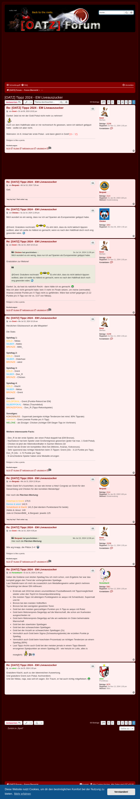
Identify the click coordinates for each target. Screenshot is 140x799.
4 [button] (122, 102)
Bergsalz (102, 192)
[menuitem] (24, 85)
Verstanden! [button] (121, 792)
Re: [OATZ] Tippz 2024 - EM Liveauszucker (34, 107)
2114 (108, 196)
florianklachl (104, 583)
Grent (101, 118)
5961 (108, 587)
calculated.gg (41, 148)
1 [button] (112, 102)
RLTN (8, 148)
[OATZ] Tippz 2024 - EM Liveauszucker (34, 97)
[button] (103, 102)
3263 (108, 225)
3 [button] (118, 102)
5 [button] (126, 102)
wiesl (101, 679)
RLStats (16, 148)
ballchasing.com (28, 148)
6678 (108, 684)
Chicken (102, 221)
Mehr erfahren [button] (22, 793)
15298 (108, 124)
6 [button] (129, 102)
